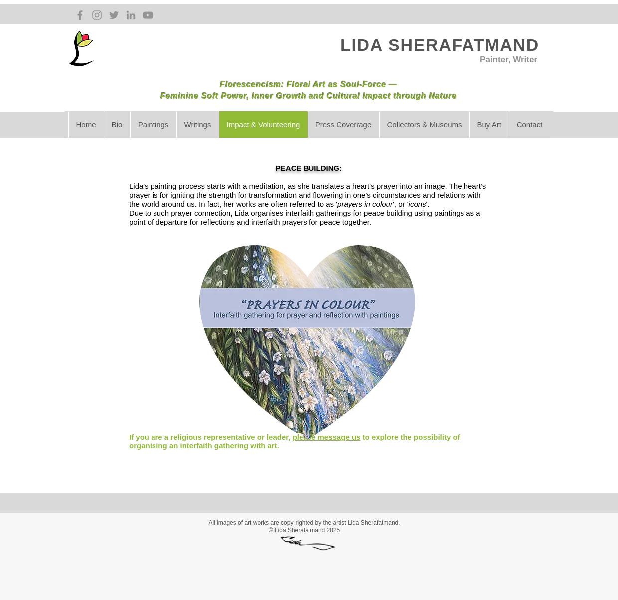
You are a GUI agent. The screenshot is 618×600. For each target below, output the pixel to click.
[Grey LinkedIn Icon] (131, 15)
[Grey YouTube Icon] (148, 15)
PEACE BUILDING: (309, 168)
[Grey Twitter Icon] (114, 15)
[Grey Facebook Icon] (80, 15)
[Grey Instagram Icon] (97, 15)
